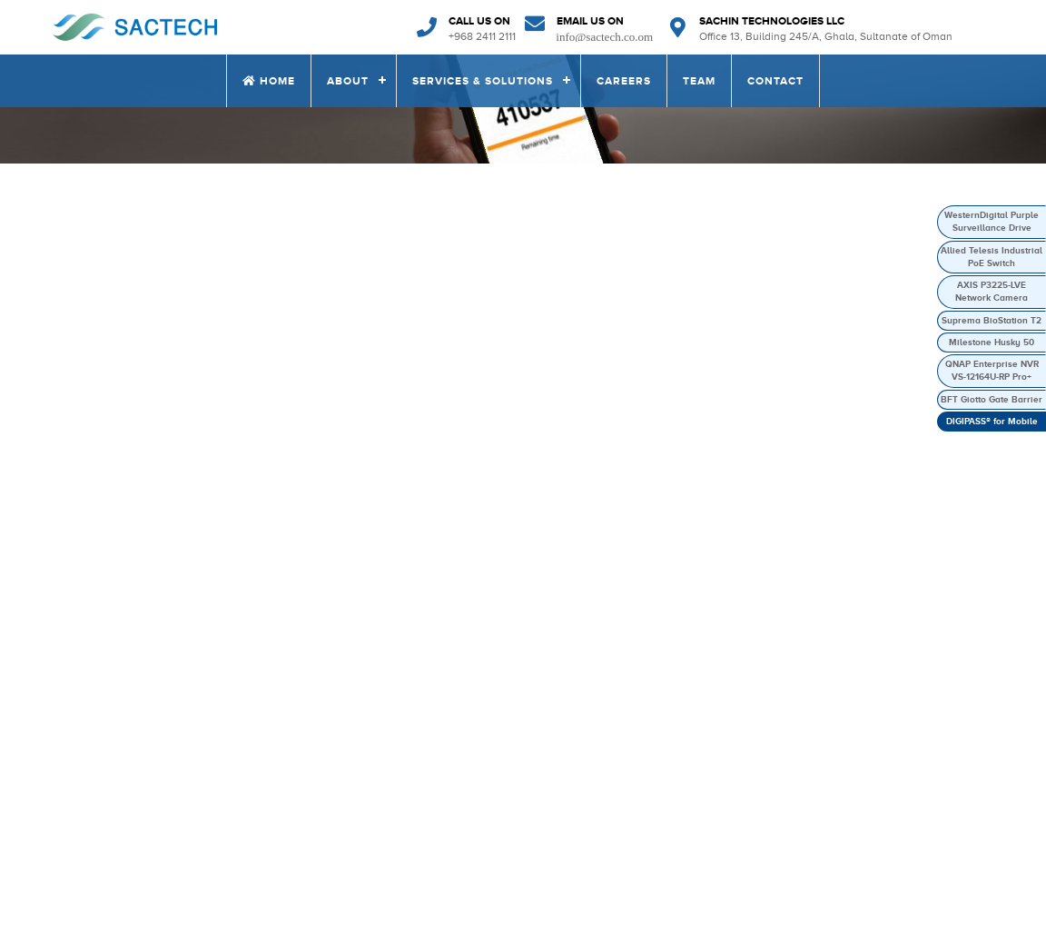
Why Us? (497, 821)
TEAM (699, 80)
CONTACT (775, 80)
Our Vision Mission (522, 746)
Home (268, 80)
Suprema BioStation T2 (991, 320)
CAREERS (624, 80)
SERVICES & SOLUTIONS (482, 80)
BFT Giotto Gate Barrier (991, 399)
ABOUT (348, 80)
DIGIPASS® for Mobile (992, 421)
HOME (345, 746)
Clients (493, 771)
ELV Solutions (656, 746)
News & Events (512, 796)
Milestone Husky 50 (991, 342)
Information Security (673, 812)
